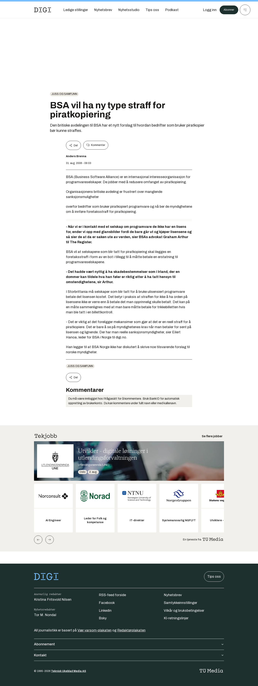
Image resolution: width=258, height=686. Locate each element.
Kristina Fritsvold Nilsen (52, 599)
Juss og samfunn (64, 94)
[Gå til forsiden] (42, 10)
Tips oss (214, 576)
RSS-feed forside (112, 595)
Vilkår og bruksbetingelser (184, 610)
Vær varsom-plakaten (95, 630)
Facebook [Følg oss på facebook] (107, 603)
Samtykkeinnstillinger (180, 603)
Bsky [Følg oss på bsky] (103, 618)
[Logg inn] (207, 10)
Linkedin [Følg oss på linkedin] (105, 610)
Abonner (227, 10)
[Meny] (245, 10)
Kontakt (129, 655)
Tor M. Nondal (45, 615)
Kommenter (95, 145)
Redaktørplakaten (131, 630)
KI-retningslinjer (176, 618)
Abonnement (129, 644)
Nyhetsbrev (173, 595)
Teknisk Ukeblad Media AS (68, 671)
